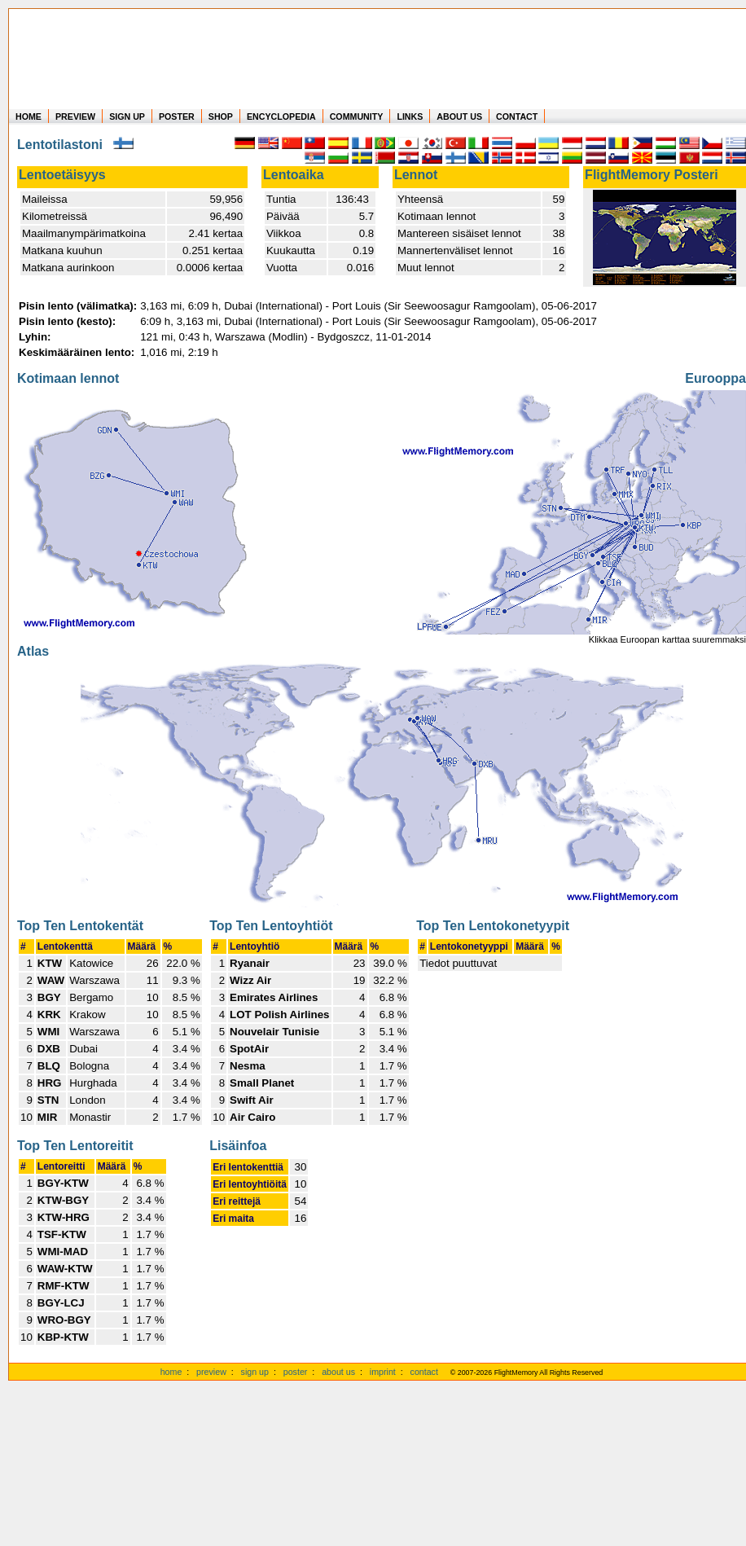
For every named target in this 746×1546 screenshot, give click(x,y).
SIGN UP (127, 116)
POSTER (177, 116)
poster (295, 1372)
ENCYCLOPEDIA (281, 116)
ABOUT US (459, 116)
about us (338, 1372)
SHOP (220, 116)
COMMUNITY (357, 116)
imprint (383, 1372)
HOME (28, 116)
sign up (255, 1372)
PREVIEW (75, 116)
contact (424, 1372)
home (171, 1372)
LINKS (410, 116)
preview (211, 1372)
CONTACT (517, 116)
